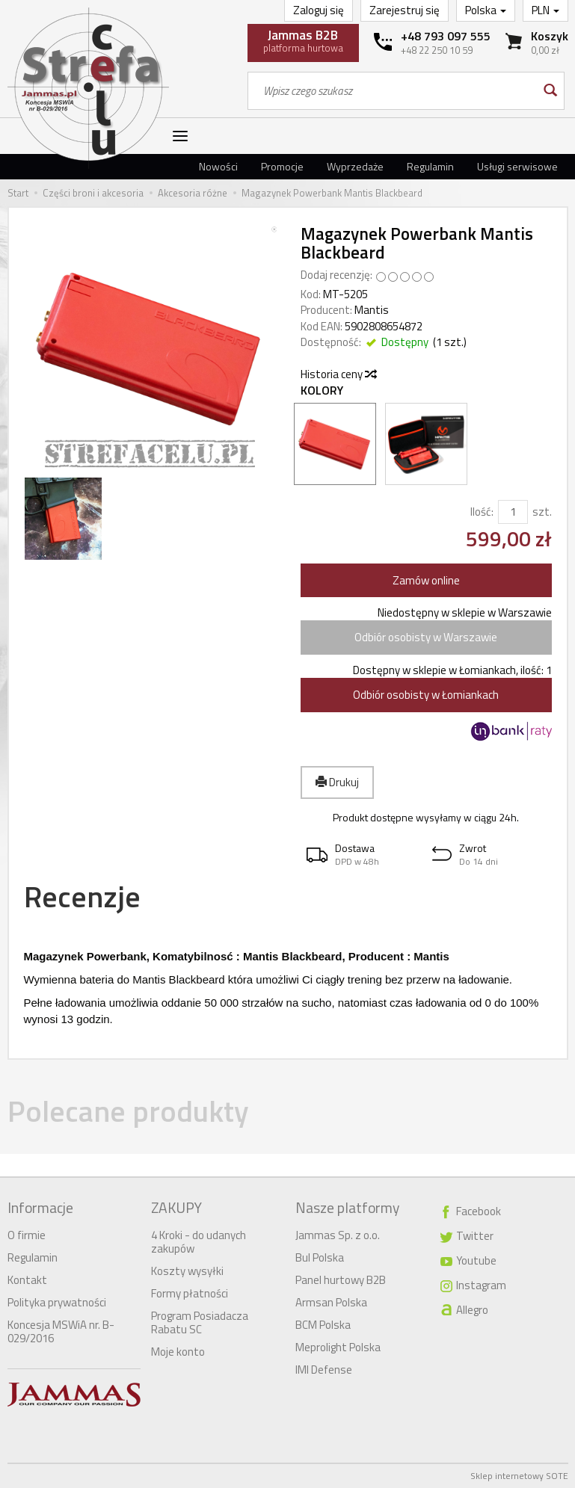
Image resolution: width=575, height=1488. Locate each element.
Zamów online (426, 580)
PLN (545, 10)
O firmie (26, 1235)
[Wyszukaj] (549, 91)
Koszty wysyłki (187, 1270)
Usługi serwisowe (517, 166)
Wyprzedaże (355, 166)
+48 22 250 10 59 (437, 50)
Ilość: (481, 511)
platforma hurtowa (303, 40)
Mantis (371, 309)
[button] (363, 854)
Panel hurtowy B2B (340, 1279)
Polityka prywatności (56, 1302)
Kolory (322, 390)
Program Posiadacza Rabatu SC (199, 1322)
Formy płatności (189, 1293)
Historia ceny (338, 374)
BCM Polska (323, 1324)
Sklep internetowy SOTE (519, 1476)
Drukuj (337, 782)
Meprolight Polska (338, 1347)
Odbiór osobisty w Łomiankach (426, 694)
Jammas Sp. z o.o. (337, 1235)
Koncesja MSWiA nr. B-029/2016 (60, 1331)
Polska (485, 10)
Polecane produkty (128, 1111)
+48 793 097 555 (446, 36)
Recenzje (82, 896)
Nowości (218, 166)
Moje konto (178, 1351)
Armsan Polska (331, 1302)
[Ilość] (513, 511)
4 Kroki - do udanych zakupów (198, 1241)
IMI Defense (323, 1369)
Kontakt (27, 1279)
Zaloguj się (318, 10)
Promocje (282, 166)
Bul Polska (319, 1257)
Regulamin (430, 166)
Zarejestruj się (404, 10)
